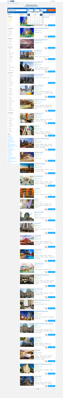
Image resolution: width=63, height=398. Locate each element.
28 (32, 23)
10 (39, 19)
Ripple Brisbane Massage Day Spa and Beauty (13, 146)
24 (39, 22)
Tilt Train (9, 143)
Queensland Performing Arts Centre (12, 161)
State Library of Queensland (11, 144)
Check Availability (52, 25)
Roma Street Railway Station (11, 149)
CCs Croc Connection (10, 137)
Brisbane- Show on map (38, 19)
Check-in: (28, 8)
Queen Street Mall (10, 154)
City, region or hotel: (11, 8)
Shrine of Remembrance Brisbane (12, 158)
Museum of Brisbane (10, 140)
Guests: (41, 8)
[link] (11, 1)
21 (32, 22)
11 (41, 19)
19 (28, 22)
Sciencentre (9, 162)
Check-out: (35, 8)
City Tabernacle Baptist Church (12, 157)
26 (28, 23)
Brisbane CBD (9, 136)
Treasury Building (10, 153)
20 (30, 22)
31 (39, 23)
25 (41, 22)
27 (30, 23)
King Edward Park (10, 150)
